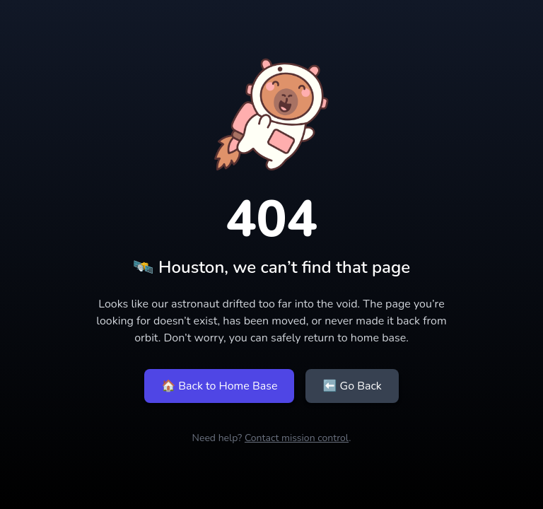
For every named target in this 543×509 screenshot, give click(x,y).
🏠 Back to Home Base (219, 386)
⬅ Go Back (351, 386)
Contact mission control (297, 438)
